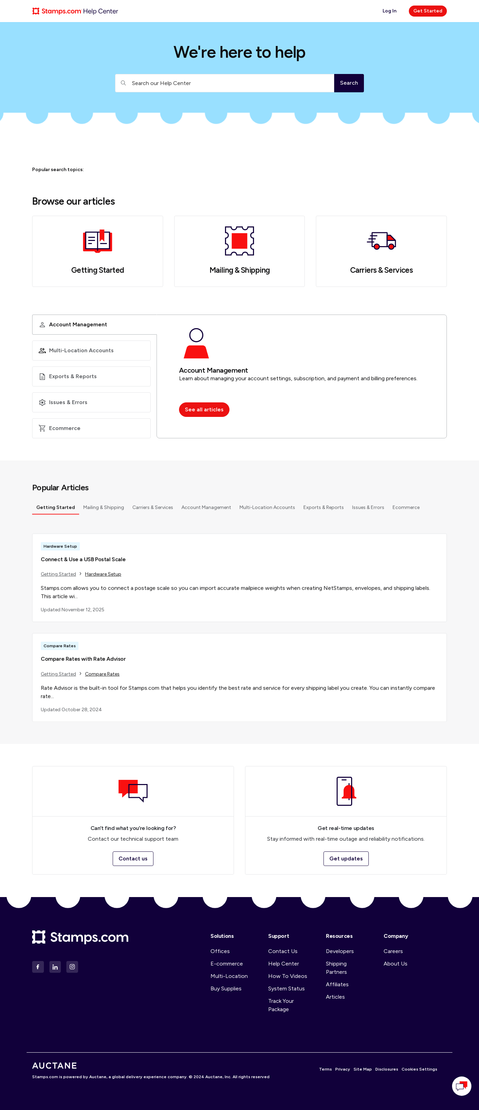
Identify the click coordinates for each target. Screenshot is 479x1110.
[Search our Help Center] (224, 83)
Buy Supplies (226, 988)
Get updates (346, 858)
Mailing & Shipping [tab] (103, 510)
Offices (220, 951)
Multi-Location (229, 976)
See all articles (204, 409)
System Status (286, 988)
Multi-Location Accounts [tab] (267, 510)
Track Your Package (281, 1005)
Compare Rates (102, 677)
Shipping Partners (336, 967)
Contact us (133, 858)
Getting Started (97, 270)
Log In (389, 11)
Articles (335, 997)
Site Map (363, 1069)
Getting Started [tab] (55, 510)
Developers (340, 951)
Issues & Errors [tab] (368, 510)
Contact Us (283, 951)
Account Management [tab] (206, 510)
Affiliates (337, 984)
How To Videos (287, 976)
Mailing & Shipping (239, 270)
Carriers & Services (381, 270)
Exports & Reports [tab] (323, 510)
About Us (395, 963)
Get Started (427, 11)
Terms (325, 1069)
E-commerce (226, 963)
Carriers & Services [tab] (152, 510)
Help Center (283, 963)
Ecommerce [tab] (406, 510)
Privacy (342, 1069)
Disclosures (386, 1069)
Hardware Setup (103, 577)
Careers (393, 951)
